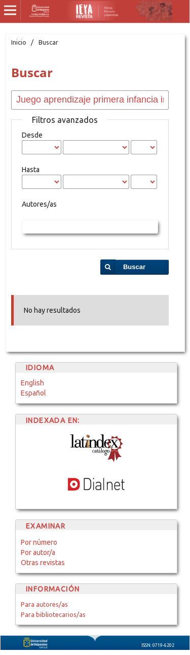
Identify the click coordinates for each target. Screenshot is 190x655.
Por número (39, 542)
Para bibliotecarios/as (53, 614)
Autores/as (39, 204)
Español (33, 393)
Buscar (134, 267)
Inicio (18, 42)
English (32, 383)
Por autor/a (38, 552)
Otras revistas (43, 563)
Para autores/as (44, 604)
